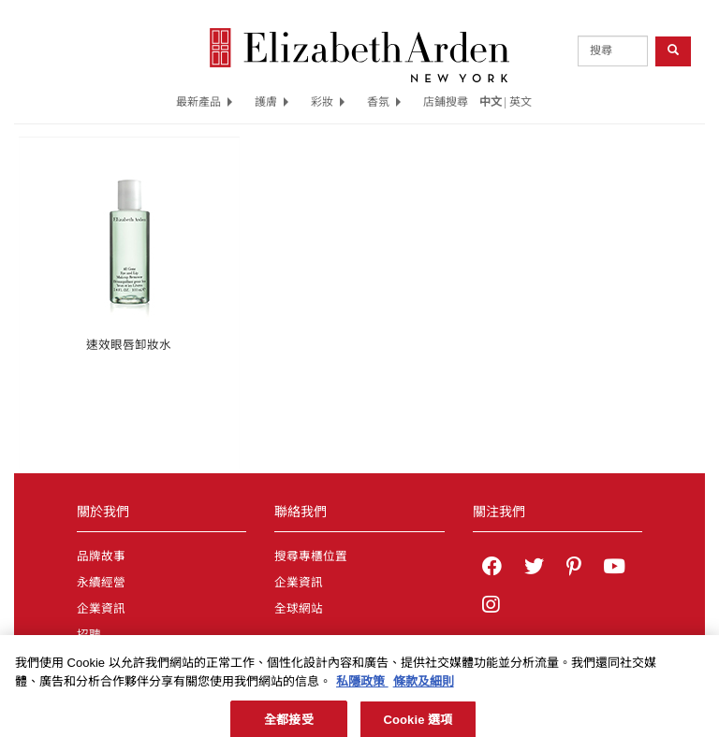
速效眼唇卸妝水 (128, 345)
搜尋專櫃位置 (310, 556)
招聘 (89, 635)
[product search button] (673, 50)
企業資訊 (101, 608)
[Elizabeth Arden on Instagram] (490, 607)
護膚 (271, 101)
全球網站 (298, 608)
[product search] (613, 51)
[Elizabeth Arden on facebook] (492, 568)
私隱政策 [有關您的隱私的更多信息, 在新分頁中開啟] (362, 687)
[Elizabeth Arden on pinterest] (574, 568)
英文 (520, 101)
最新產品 (204, 101)
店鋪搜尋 (445, 101)
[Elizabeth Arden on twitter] (534, 568)
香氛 (384, 101)
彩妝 (328, 101)
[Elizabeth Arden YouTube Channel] (614, 568)
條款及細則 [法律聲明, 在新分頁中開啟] (423, 687)
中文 (490, 101)
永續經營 (101, 582)
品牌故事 (101, 556)
